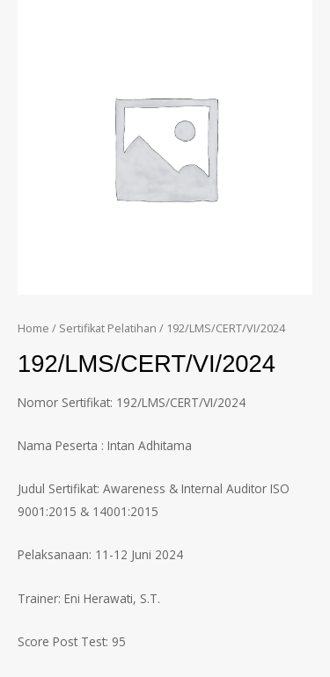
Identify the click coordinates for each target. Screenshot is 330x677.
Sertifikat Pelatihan (108, 328)
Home (33, 328)
